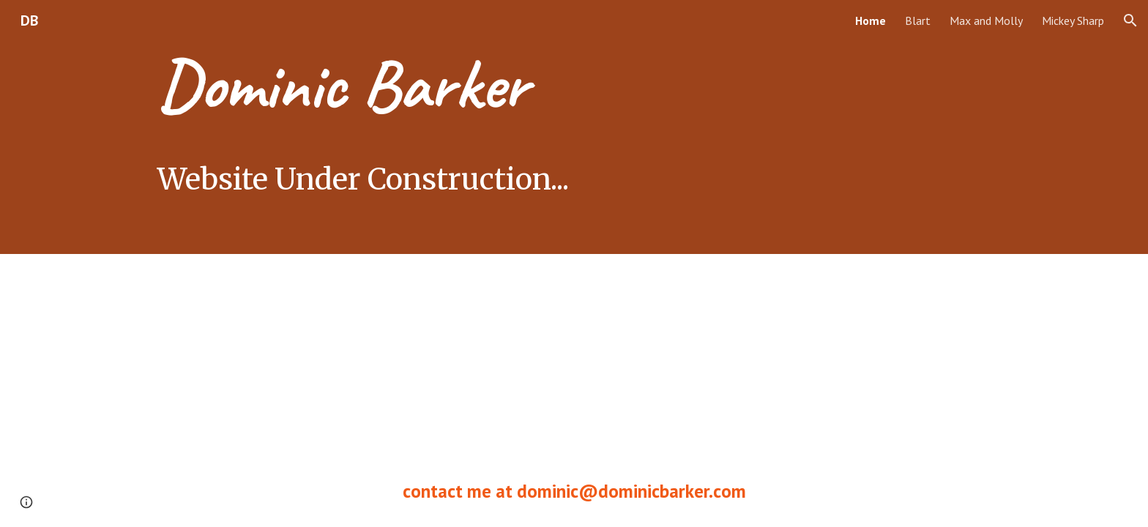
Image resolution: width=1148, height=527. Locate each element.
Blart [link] (918, 20)
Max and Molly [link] (986, 20)
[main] (502, 127)
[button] (1130, 20)
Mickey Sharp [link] (1073, 20)
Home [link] (870, 20)
